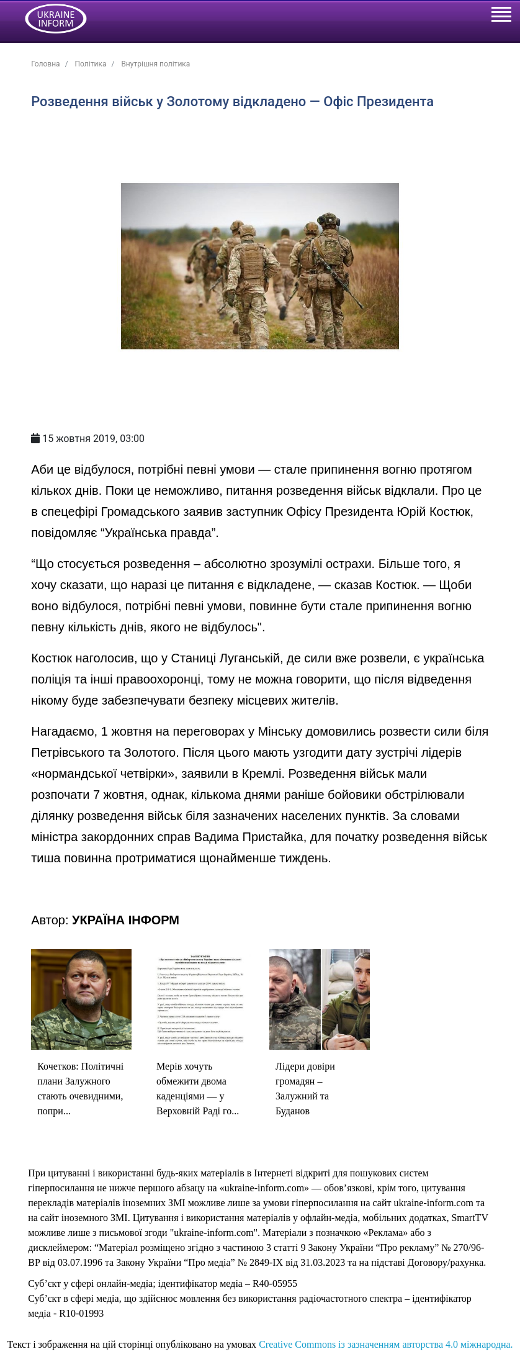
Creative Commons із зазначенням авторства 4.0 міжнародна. (386, 1344)
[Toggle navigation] (501, 16)
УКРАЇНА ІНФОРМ (125, 920)
